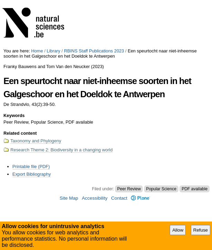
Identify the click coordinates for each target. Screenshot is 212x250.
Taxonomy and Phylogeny (35, 140)
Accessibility (94, 198)
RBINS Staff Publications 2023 (94, 50)
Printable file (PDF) (31, 166)
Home (37, 50)
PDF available (194, 188)
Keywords (14, 115)
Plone (140, 198)
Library (53, 50)
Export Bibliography (31, 174)
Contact (119, 198)
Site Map (69, 198)
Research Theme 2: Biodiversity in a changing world (61, 149)
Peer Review (129, 188)
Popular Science (161, 188)
